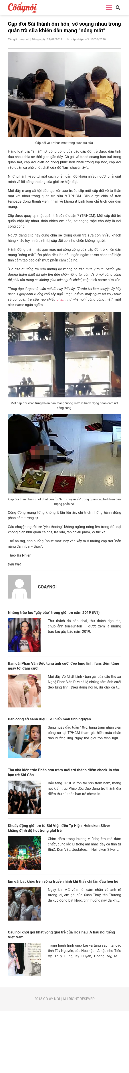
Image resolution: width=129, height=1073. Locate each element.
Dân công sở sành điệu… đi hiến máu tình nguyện (49, 719)
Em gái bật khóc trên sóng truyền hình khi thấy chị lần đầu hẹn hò (63, 881)
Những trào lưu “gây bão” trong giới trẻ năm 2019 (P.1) (54, 612)
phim (60, 299)
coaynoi (47, 587)
